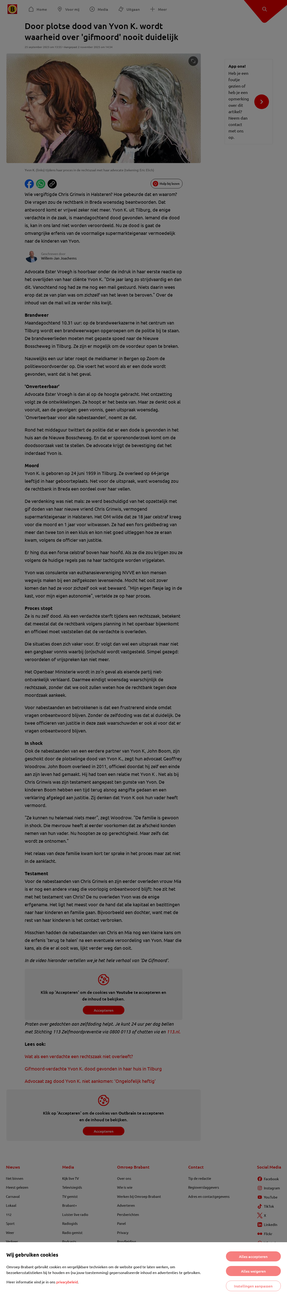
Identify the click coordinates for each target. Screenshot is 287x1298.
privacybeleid (67, 1281)
